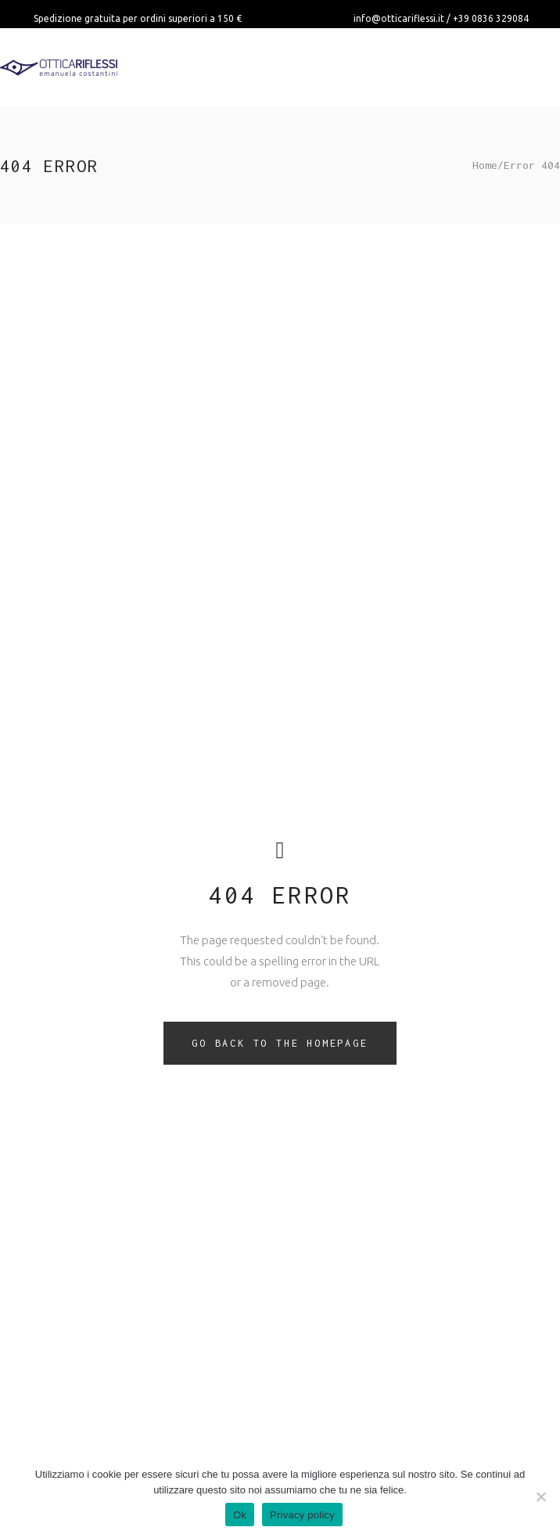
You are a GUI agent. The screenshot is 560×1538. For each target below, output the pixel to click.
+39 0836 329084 (491, 18)
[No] (540, 1496)
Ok (239, 1515)
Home (484, 165)
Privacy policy (302, 1515)
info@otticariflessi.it (399, 18)
